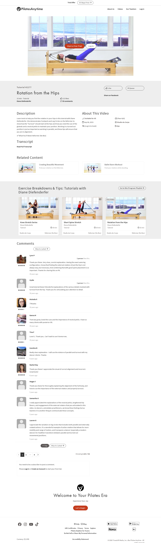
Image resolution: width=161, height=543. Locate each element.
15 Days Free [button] (85, 3)
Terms (86, 528)
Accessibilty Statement (80, 539)
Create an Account (38, 469)
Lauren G (33, 420)
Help (76, 524)
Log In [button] (91, 46)
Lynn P (32, 255)
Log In (142, 9)
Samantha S (34, 398)
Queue (131, 88)
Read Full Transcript (24, 146)
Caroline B (33, 348)
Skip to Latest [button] (41, 249)
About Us (110, 9)
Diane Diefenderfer (24, 101)
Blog (84, 524)
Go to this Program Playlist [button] (132, 188)
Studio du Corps (123, 122)
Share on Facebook (111, 95)
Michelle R (33, 299)
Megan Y (33, 381)
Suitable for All (90, 118)
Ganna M (33, 315)
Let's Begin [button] (80, 508)
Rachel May (34, 365)
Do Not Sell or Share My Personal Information (80, 533)
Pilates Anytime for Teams (80, 531)
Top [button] (44, 446)
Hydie (32, 280)
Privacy (80, 528)
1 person (80, 258)
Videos (120, 9)
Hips (118, 126)
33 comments (67, 101)
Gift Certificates (70, 528)
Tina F (32, 332)
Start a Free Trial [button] (74, 46)
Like (108, 88)
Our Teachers (131, 9)
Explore (93, 528)
